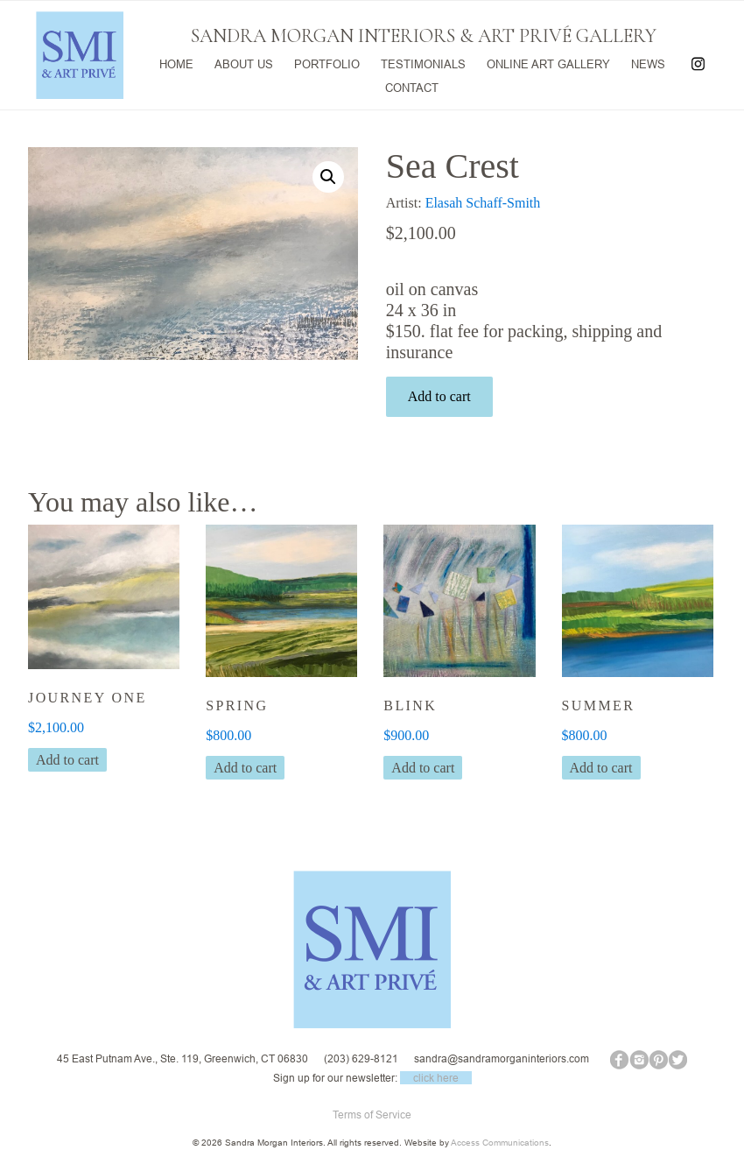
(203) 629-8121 (361, 1058)
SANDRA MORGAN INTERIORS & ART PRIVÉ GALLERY (423, 36)
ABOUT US (243, 62)
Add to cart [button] (67, 759)
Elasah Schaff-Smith (483, 202)
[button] (328, 177)
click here (436, 1077)
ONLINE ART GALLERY (547, 62)
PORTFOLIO (326, 62)
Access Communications (500, 1142)
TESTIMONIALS (422, 62)
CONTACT (412, 85)
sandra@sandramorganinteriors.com (501, 1058)
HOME (175, 62)
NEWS (647, 62)
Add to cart (439, 396)
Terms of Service (372, 1114)
